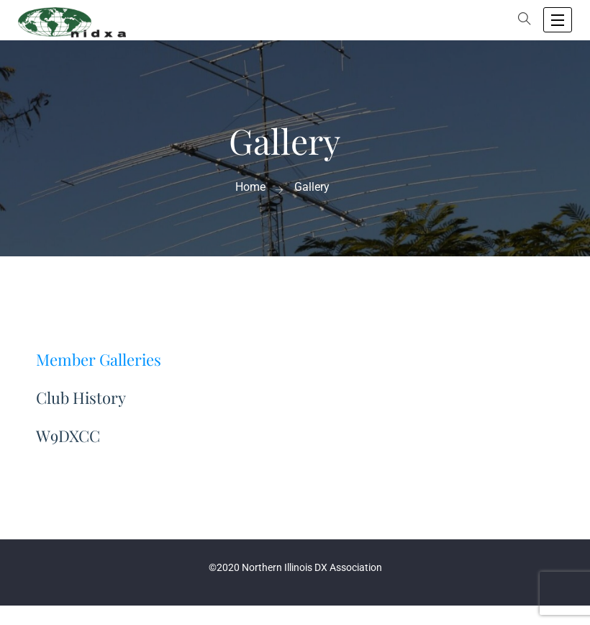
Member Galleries (98, 359)
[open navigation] (557, 19)
